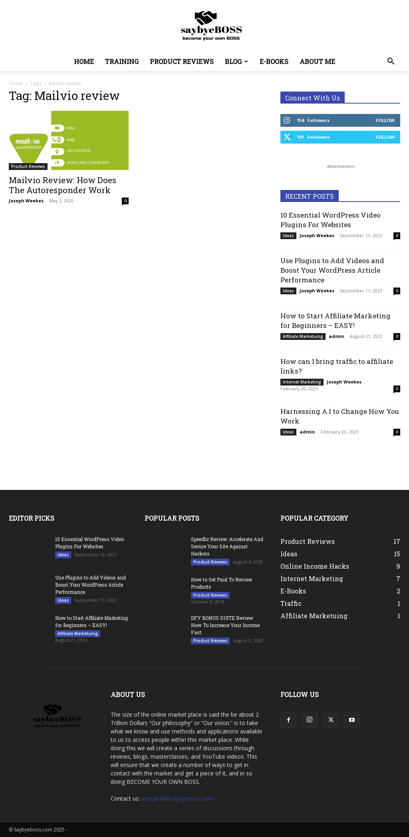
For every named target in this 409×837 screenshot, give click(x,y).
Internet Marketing (302, 382)
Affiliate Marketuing (303, 336)
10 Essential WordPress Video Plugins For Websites (330, 219)
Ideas (288, 235)
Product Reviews (182, 61)
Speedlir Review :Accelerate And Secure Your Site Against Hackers (227, 546)
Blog (236, 61)
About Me (317, 61)
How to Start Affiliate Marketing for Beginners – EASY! (335, 320)
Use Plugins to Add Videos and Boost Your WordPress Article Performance (332, 270)
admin (336, 336)
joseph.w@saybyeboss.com (177, 798)
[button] (390, 62)
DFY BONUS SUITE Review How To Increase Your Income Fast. (225, 625)
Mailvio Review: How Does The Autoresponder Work (62, 185)
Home (84, 61)
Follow (385, 120)
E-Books (274, 61)
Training (122, 61)
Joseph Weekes (26, 201)
